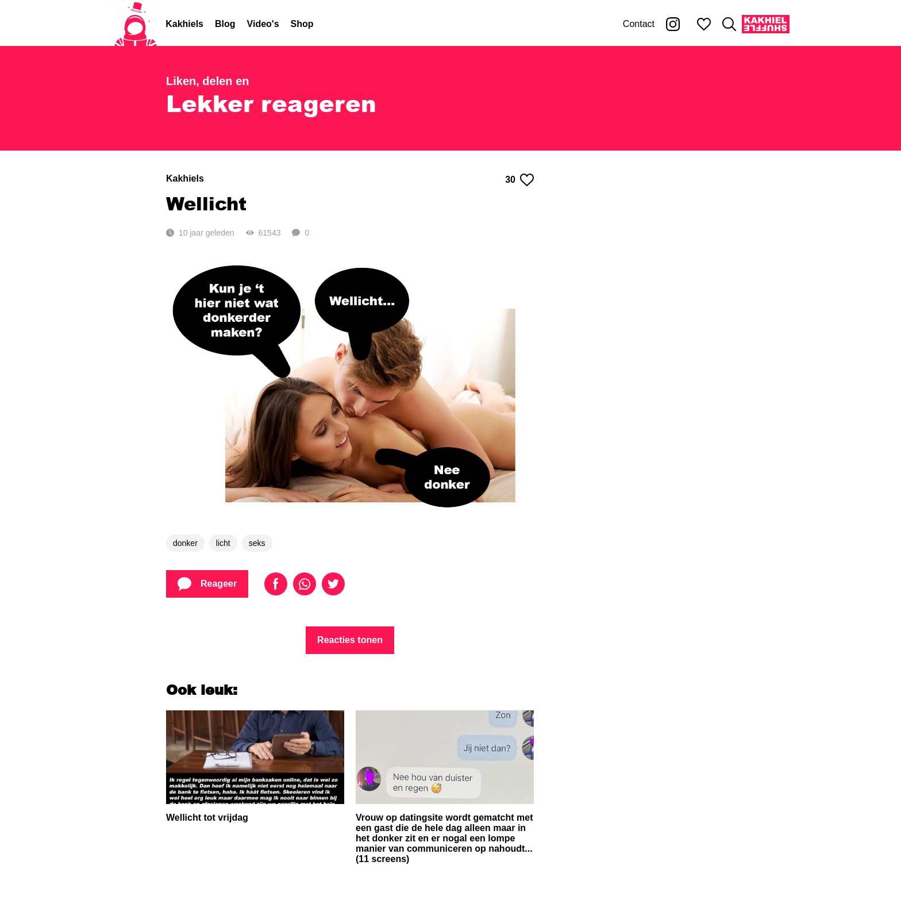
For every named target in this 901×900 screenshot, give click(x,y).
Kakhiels (184, 24)
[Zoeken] (729, 24)
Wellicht (206, 203)
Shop (302, 24)
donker (185, 543)
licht (223, 543)
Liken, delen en (207, 81)
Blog (225, 24)
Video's (263, 24)
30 (519, 180)
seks (257, 543)
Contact (638, 24)
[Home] (135, 24)
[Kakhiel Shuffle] (766, 24)
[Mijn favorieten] (704, 24)
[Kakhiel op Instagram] (673, 24)
